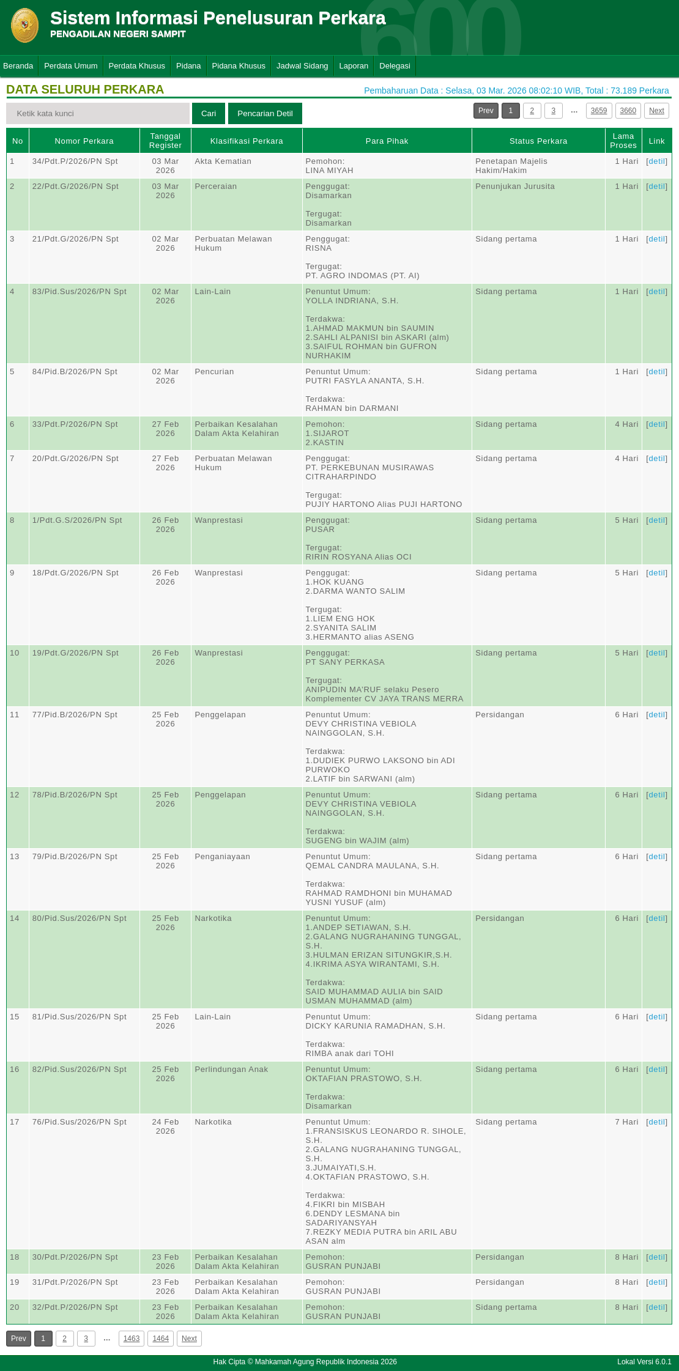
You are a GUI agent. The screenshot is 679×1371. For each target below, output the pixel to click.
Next (656, 110)
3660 (628, 110)
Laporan (354, 65)
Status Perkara (539, 141)
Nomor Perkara (84, 141)
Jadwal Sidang (302, 65)
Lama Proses (623, 140)
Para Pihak (387, 141)
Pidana (188, 65)
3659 (599, 110)
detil (656, 161)
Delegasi (394, 65)
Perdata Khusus (137, 65)
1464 (160, 1338)
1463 (132, 1338)
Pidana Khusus (238, 65)
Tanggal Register (165, 140)
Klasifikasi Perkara (246, 141)
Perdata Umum (70, 65)
